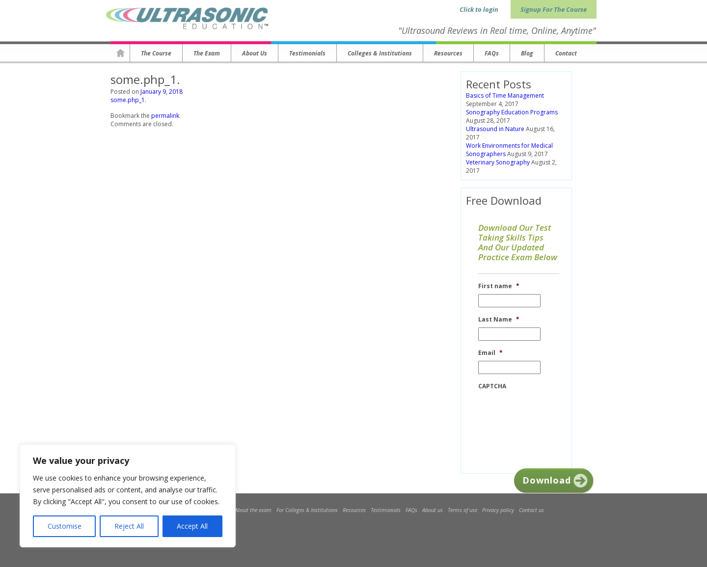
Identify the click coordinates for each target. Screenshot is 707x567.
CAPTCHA (492, 386)
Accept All (192, 526)
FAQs (492, 53)
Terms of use (462, 509)
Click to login (479, 9)
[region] (128, 495)
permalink (165, 115)
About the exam (253, 509)
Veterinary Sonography (498, 162)
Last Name (498, 320)
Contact (566, 53)
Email (490, 353)
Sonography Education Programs (512, 112)
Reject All (129, 526)
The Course (156, 53)
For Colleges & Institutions (307, 509)
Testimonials (307, 53)
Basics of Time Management (505, 95)
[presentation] (552, 413)
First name (498, 286)
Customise (65, 526)
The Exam (206, 53)
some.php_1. (128, 100)
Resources (448, 53)
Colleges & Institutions (380, 53)
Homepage (120, 53)
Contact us (531, 509)
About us (254, 53)
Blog (527, 53)
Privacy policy (498, 509)
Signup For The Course (553, 9)
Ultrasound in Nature (495, 129)
